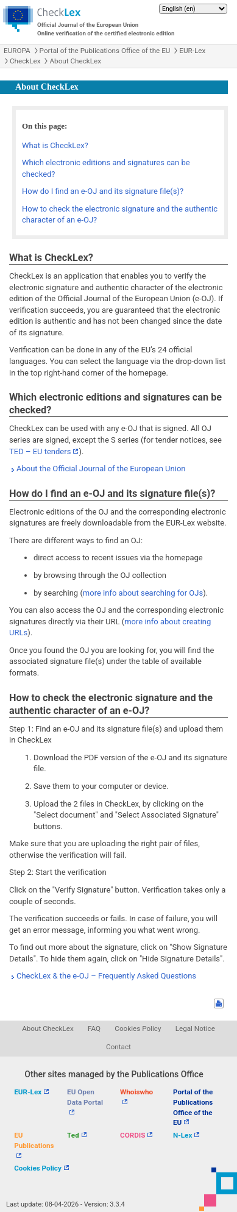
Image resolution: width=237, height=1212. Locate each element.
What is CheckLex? (55, 145)
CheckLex (25, 61)
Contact (118, 1047)
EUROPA (17, 50)
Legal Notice (195, 1028)
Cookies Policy (138, 1028)
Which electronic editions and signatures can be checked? (106, 168)
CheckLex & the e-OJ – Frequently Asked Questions (106, 975)
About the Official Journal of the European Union (101, 468)
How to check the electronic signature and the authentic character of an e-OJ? (120, 214)
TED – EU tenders (40, 451)
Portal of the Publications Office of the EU (105, 50)
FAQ (94, 1028)
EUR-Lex (192, 50)
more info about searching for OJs (143, 592)
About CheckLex (75, 61)
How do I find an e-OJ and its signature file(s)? (102, 191)
